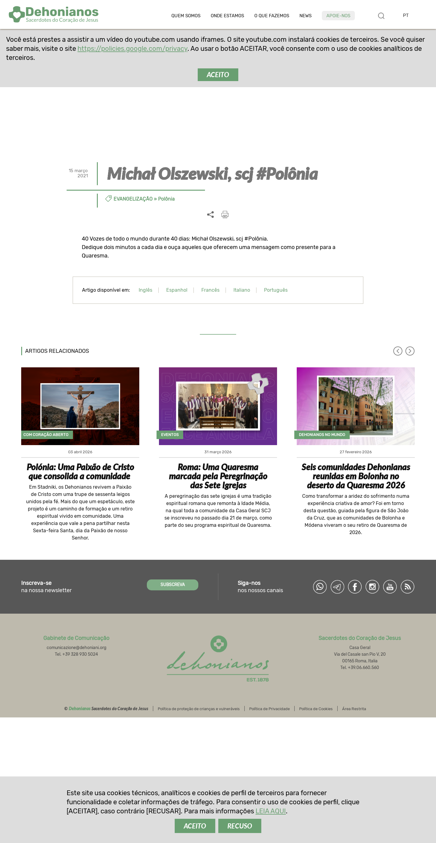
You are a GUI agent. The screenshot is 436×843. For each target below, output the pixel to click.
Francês (210, 290)
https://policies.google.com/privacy (132, 48)
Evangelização (133, 199)
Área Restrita (354, 709)
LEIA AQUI (271, 811)
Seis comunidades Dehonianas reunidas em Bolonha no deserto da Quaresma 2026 (356, 476)
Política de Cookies (316, 709)
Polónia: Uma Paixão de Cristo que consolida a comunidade (80, 471)
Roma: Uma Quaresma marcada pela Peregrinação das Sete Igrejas (218, 476)
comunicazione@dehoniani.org (76, 647)
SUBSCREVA (172, 584)
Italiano (241, 290)
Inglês (145, 290)
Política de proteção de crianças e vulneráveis (199, 709)
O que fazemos (271, 16)
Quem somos (185, 16)
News (305, 16)
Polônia (166, 199)
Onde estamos (227, 16)
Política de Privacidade (269, 709)
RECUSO (239, 826)
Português (276, 290)
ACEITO (218, 75)
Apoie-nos (338, 15)
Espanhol (176, 290)
